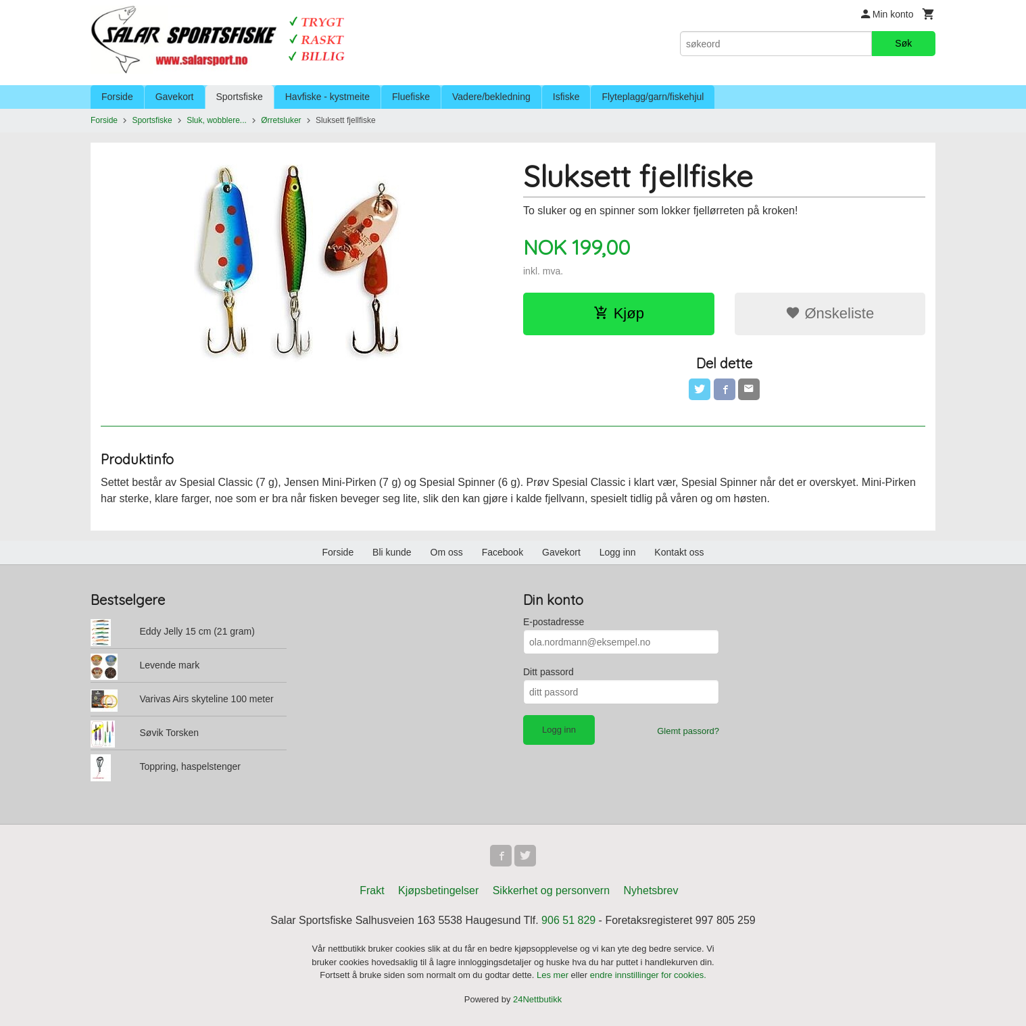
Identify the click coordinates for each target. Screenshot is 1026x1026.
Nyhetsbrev (651, 890)
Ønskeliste (829, 313)
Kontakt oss (679, 552)
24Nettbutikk (537, 999)
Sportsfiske (239, 96)
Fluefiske (411, 96)
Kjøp (618, 313)
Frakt (372, 890)
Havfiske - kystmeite (327, 96)
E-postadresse (553, 621)
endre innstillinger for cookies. (648, 975)
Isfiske (566, 96)
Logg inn (618, 552)
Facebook (502, 552)
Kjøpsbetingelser (438, 890)
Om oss (447, 552)
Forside (117, 96)
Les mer (554, 975)
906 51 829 (568, 920)
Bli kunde (392, 552)
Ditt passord (548, 671)
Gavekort (174, 96)
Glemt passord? (688, 731)
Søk (903, 43)
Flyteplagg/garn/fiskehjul (653, 96)
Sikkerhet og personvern (551, 890)
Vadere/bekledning (491, 96)
